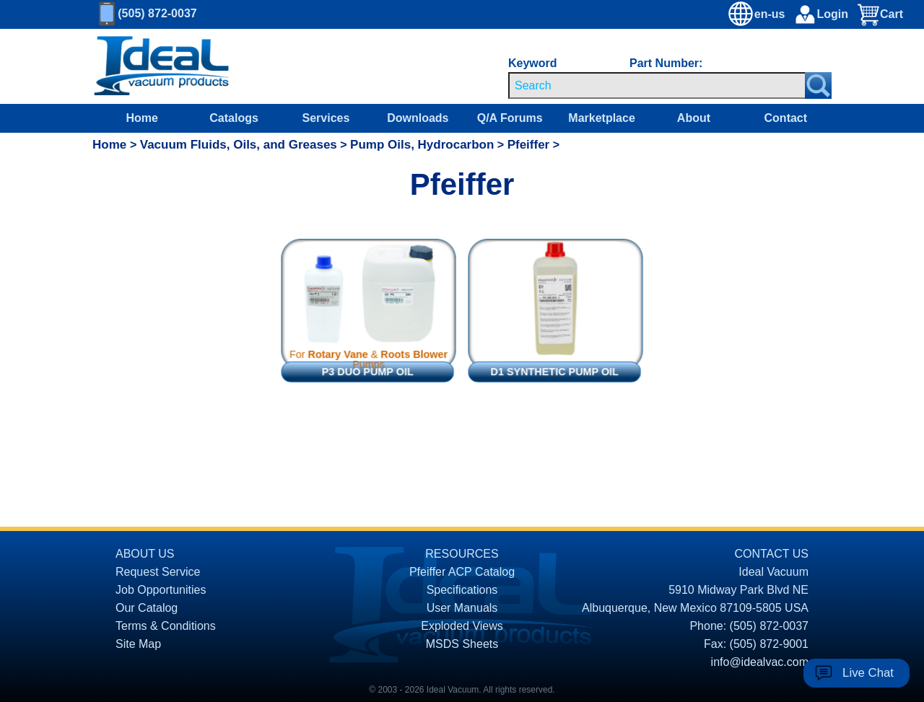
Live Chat (868, 673)
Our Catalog (147, 608)
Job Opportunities (161, 590)
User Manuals (462, 608)
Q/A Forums (510, 118)
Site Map (138, 644)
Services (326, 118)
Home (141, 118)
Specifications (462, 590)
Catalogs (233, 118)
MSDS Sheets (462, 644)
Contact (786, 118)
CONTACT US (771, 554)
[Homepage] (162, 66)
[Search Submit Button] (818, 85)
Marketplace (601, 118)
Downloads (417, 118)
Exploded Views (462, 626)
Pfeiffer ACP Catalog (462, 572)
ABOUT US (145, 554)
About (693, 118)
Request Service (158, 572)
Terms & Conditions (166, 626)
